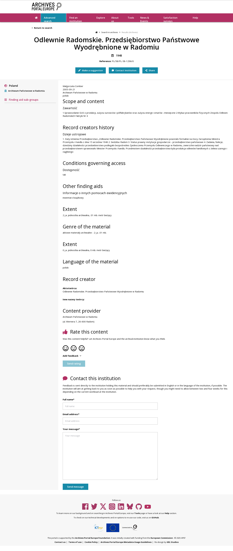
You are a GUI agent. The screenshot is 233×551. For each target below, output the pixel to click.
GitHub (155, 517)
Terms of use (75, 542)
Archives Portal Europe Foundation (92, 538)
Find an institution (75, 19)
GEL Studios (173, 542)
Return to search (42, 27)
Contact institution (124, 70)
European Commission (162, 538)
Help (195, 17)
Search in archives (109, 32)
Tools (131, 17)
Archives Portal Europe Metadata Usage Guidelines (126, 542)
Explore (100, 17)
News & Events (144, 19)
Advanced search (49, 19)
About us (115, 19)
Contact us (60, 542)
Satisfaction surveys (170, 19)
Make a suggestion (90, 70)
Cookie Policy (91, 542)
